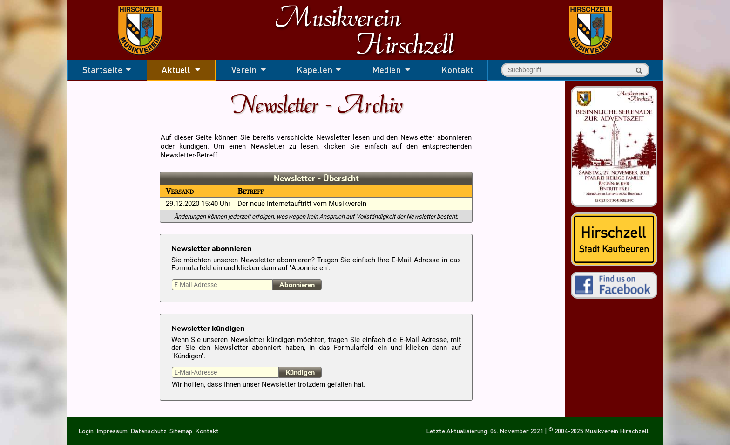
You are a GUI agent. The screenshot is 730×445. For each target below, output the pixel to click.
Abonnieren (297, 285)
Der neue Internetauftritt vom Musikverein (301, 204)
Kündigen (300, 372)
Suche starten (637, 70)
